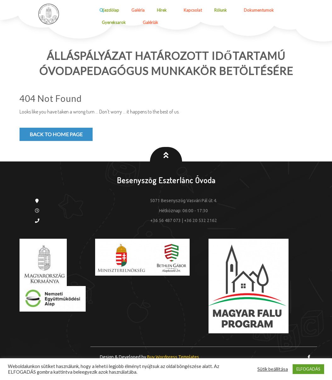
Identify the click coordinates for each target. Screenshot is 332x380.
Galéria (138, 10)
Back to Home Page (56, 134)
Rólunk (220, 10)
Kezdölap (110, 10)
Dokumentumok (259, 10)
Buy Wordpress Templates (172, 357)
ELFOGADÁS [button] (308, 368)
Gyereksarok (114, 22)
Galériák (150, 22)
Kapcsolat (193, 10)
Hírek (162, 10)
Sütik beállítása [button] (272, 369)
